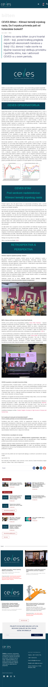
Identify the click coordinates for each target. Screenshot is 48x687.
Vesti (11, 576)
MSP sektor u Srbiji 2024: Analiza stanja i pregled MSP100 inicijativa (15, 518)
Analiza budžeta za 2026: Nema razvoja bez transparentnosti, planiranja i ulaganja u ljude (36, 570)
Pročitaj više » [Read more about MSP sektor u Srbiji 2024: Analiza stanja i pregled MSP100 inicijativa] (12, 521)
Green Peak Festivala (35, 322)
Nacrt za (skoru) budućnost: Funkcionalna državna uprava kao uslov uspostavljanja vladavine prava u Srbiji (35, 604)
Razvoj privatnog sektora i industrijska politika (12, 578)
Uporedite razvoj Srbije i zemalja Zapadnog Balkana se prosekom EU (11, 570)
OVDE (17, 240)
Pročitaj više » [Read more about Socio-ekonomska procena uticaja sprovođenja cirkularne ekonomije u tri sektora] (34, 499)
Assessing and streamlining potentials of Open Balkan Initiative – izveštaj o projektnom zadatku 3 (16, 527)
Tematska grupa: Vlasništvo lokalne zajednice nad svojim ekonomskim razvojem (16, 484)
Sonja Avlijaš (34, 335)
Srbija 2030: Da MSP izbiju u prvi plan (38, 518)
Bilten (8, 15)
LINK (42, 331)
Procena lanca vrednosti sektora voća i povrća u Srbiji (16, 505)
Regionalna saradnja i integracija (8, 579)
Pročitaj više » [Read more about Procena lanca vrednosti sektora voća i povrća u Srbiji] (12, 507)
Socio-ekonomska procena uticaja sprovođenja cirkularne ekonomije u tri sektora (39, 496)
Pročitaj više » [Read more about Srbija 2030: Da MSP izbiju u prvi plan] (34, 520)
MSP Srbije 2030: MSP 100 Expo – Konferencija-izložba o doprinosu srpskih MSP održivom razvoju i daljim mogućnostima (38, 485)
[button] (38, 4)
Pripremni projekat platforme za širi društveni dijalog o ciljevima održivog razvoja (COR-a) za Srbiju (16, 497)
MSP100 (44, 402)
